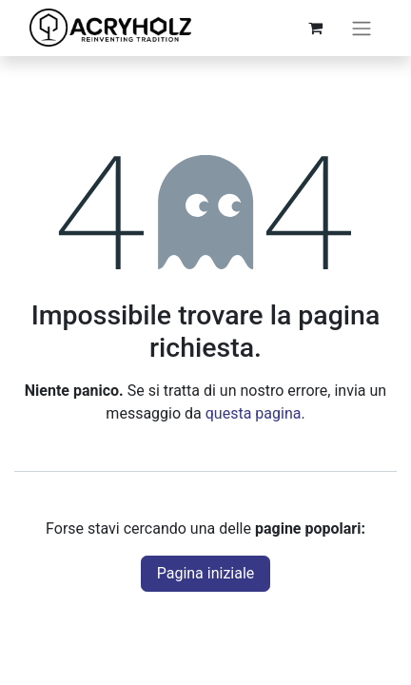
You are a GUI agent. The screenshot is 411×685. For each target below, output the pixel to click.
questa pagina (254, 413)
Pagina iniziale (206, 573)
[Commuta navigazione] (362, 28)
